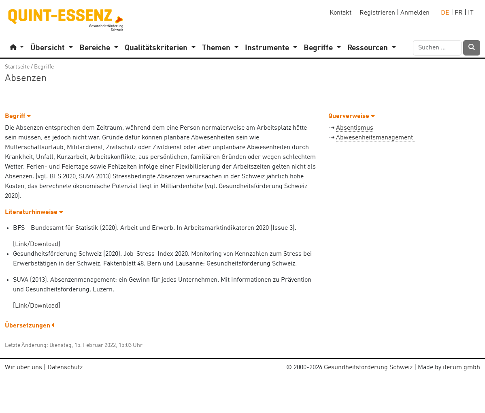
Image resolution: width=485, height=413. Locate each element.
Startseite (17, 67)
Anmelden (415, 13)
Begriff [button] (18, 116)
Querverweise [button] (351, 116)
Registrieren (377, 13)
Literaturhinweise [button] (34, 212)
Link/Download (36, 244)
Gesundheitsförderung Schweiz (368, 367)
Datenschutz (65, 367)
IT (471, 13)
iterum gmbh (461, 367)
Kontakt (340, 13)
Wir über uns (23, 367)
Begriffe (44, 67)
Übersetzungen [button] (30, 326)
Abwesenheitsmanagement (375, 138)
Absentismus (354, 128)
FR (459, 13)
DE (445, 13)
